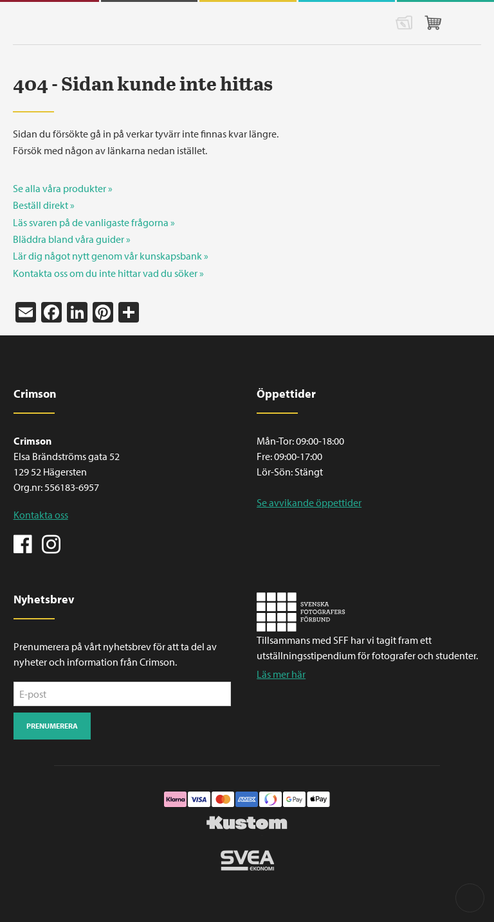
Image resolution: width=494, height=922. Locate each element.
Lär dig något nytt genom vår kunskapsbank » (110, 255)
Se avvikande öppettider (309, 502)
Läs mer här (281, 674)
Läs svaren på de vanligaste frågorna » (94, 222)
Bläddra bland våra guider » (72, 239)
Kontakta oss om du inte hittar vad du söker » (108, 273)
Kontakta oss (41, 514)
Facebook (23, 543)
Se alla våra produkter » (63, 188)
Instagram (50, 543)
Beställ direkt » (44, 205)
